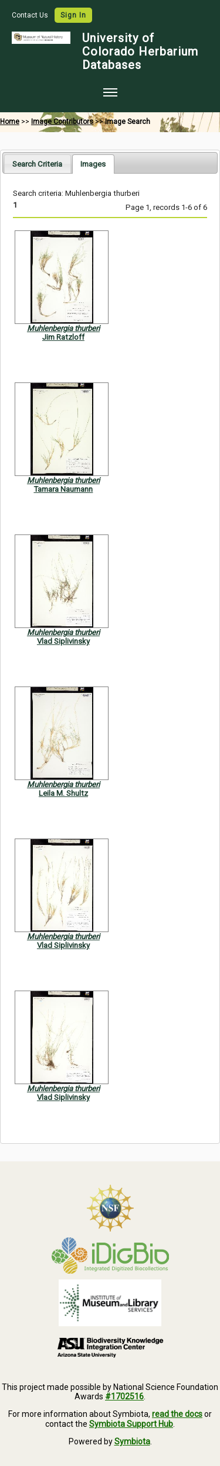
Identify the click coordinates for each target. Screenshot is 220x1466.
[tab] (37, 163)
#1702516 (124, 1396)
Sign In (73, 15)
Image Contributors (62, 122)
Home (9, 122)
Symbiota (132, 1441)
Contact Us (31, 15)
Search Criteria (37, 164)
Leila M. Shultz (63, 793)
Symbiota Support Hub (131, 1424)
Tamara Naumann (63, 489)
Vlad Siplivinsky (63, 641)
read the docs (177, 1414)
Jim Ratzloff (63, 337)
